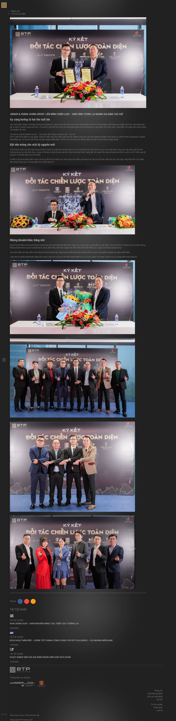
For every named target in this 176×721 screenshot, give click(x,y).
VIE (6, 714)
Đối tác (159, 699)
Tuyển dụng (157, 707)
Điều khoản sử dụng (17, 715)
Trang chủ (158, 690)
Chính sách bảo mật (32, 715)
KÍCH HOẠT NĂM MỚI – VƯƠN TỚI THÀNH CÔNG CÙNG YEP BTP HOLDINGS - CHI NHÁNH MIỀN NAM (61, 640)
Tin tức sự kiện (18, 13)
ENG (2, 714)
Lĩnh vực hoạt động (154, 696)
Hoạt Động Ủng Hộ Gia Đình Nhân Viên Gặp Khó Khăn (40, 657)
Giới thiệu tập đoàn (155, 693)
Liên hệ (159, 710)
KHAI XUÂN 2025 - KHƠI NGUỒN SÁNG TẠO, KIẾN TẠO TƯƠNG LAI (44, 623)
